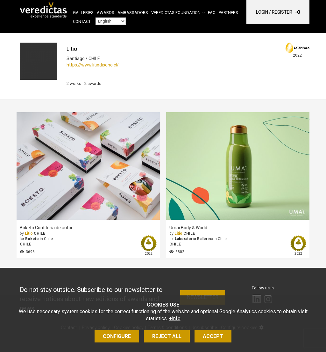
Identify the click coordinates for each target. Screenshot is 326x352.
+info (175, 318)
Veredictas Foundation (176, 12)
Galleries (83, 12)
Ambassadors (132, 12)
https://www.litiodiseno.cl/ (93, 64)
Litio (29, 233)
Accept (213, 336)
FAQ (212, 12)
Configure (117, 336)
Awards (105, 12)
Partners (228, 12)
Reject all (166, 336)
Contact (82, 21)
